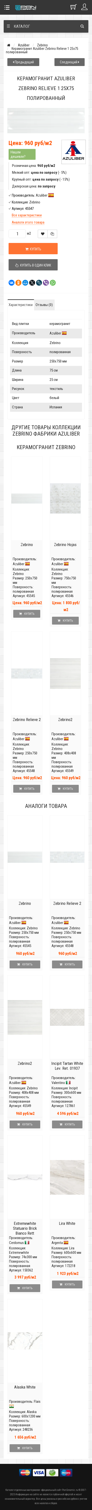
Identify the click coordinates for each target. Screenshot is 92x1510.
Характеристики (21, 305)
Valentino (58, 1083)
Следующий (69, 62)
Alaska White (25, 1387)
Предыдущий (23, 62)
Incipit (73, 1088)
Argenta (57, 1243)
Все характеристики (27, 215)
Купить (33, 249)
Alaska (32, 1412)
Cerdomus (16, 1243)
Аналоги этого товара (28, 222)
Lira (71, 1248)
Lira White (67, 1223)
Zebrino (42, 45)
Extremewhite (19, 1252)
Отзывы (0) (44, 305)
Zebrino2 (65, 719)
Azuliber (23, 45)
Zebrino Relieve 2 (27, 719)
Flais (37, 1401)
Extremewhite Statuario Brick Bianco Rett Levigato (25, 1231)
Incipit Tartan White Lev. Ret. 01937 (67, 1066)
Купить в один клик (33, 265)
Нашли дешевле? (18, 154)
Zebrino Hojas (65, 544)
